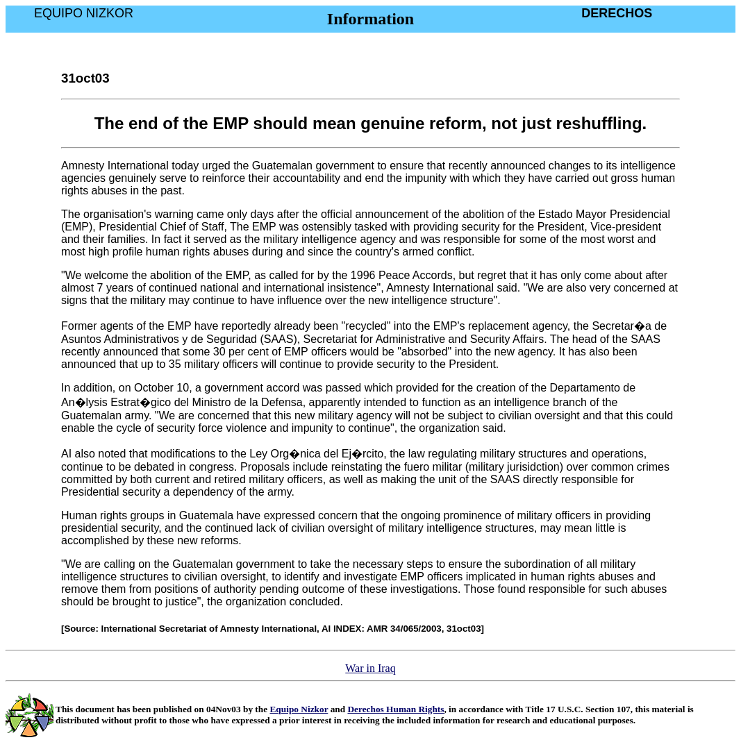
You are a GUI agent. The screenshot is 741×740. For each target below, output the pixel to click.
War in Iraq (370, 668)
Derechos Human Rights (395, 709)
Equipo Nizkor (298, 709)
